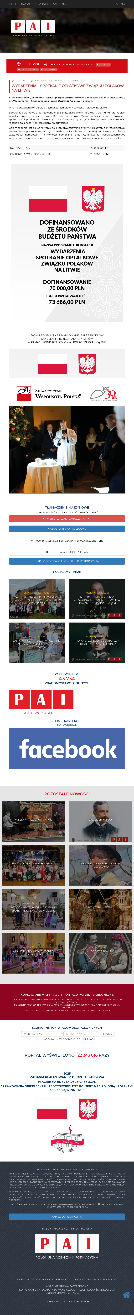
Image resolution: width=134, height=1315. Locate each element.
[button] (67, 518)
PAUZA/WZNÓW (28, 69)
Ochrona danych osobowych (67, 1301)
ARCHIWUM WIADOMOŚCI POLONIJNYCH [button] (69, 1039)
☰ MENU (119, 4)
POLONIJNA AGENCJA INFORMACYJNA (37, 4)
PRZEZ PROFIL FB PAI (75, 1207)
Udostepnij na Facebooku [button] (67, 528)
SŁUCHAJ (103, 64)
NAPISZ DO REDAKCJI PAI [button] (67, 1216)
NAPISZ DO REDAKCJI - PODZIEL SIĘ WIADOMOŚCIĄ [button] (67, 561)
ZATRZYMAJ (49, 69)
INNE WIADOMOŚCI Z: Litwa (67, 552)
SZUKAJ (107, 1033)
